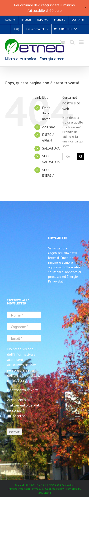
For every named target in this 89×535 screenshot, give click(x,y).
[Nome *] (24, 315)
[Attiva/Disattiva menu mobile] (81, 42)
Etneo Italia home (46, 113)
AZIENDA (48, 127)
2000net (43, 492)
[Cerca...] (69, 156)
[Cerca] (80, 156)
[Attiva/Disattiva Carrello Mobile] (62, 42)
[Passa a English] (26, 19)
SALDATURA (51, 148)
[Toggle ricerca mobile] (72, 42)
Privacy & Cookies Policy (48, 488)
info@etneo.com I (20, 488)
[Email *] (24, 338)
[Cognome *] (24, 326)
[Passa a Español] (42, 19)
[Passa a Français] (59, 19)
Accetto (16, 415)
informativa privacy (22, 389)
